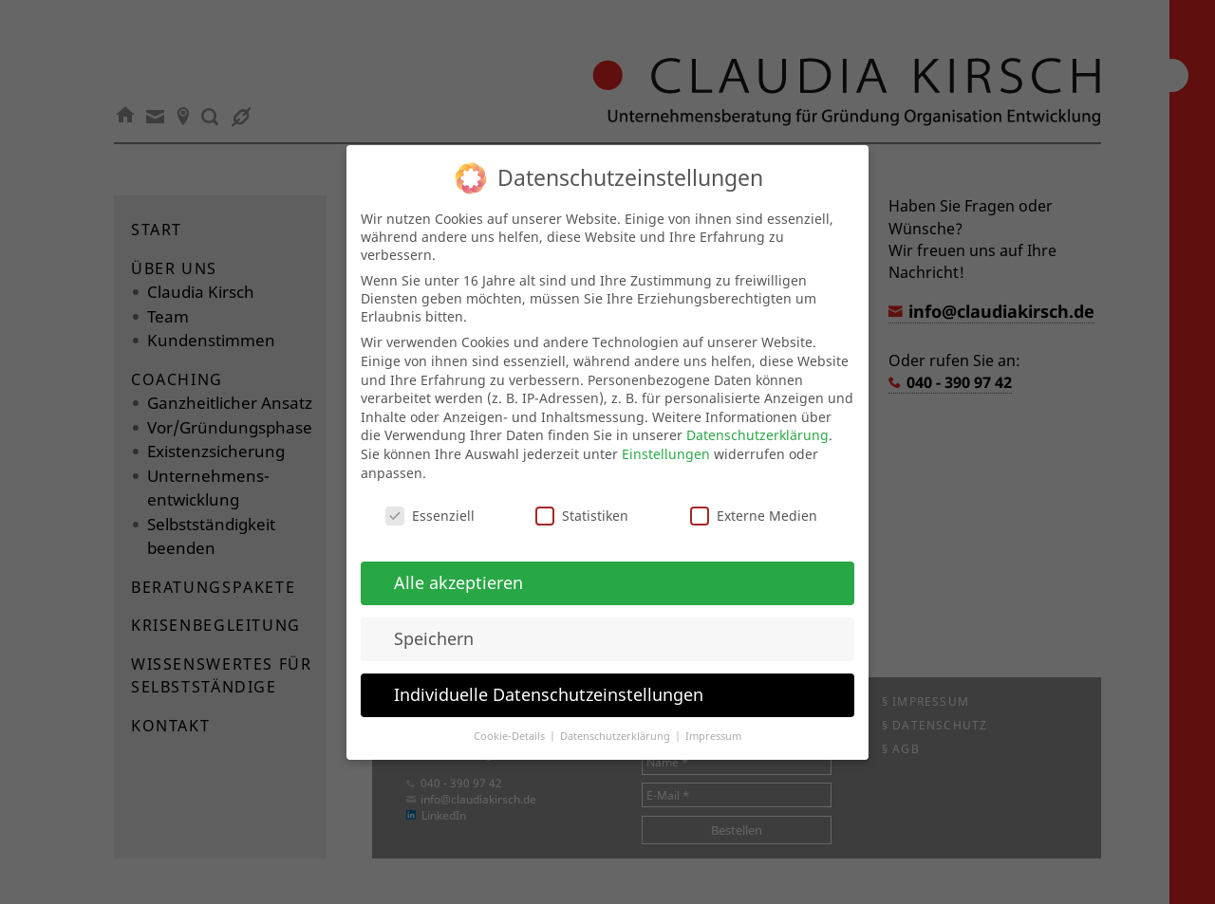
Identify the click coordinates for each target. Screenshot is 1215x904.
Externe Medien (753, 501)
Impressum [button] (713, 721)
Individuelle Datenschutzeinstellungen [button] (548, 679)
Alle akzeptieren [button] (458, 567)
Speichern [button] (434, 623)
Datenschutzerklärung (757, 421)
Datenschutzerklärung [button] (616, 721)
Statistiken (581, 501)
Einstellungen (666, 439)
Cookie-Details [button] (511, 721)
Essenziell (430, 501)
